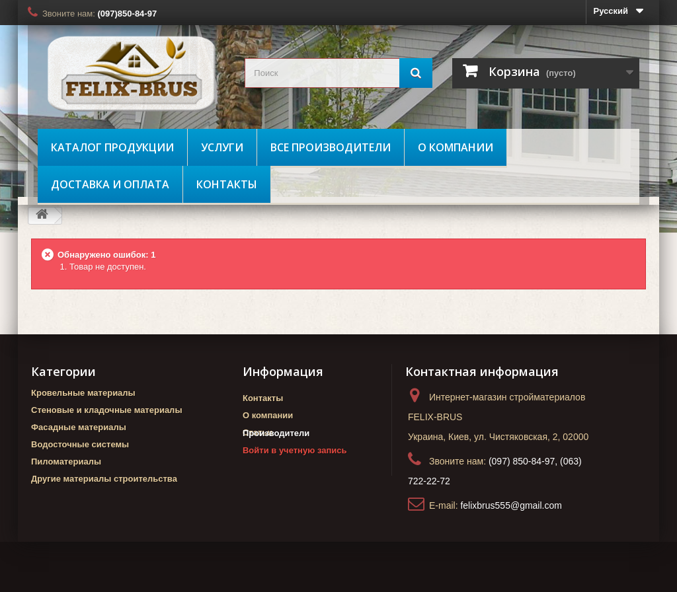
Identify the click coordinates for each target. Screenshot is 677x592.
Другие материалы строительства (104, 479)
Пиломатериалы (66, 461)
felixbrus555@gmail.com (511, 505)
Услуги (222, 147)
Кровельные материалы (83, 393)
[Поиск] (415, 73)
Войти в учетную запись (294, 473)
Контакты (226, 184)
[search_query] (338, 73)
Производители (276, 456)
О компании (455, 147)
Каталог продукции (112, 147)
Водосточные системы (80, 444)
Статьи (257, 432)
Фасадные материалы (78, 427)
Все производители (330, 147)
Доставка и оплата (110, 184)
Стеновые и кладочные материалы (106, 410)
